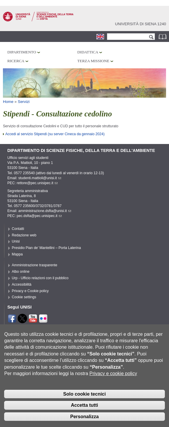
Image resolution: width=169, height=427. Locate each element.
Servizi (24, 101)
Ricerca (15, 61)
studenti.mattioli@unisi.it (39, 178)
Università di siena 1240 (140, 24)
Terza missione (93, 61)
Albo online (20, 272)
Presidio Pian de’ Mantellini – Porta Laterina (46, 248)
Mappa (17, 254)
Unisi (16, 241)
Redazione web (24, 235)
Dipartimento (21, 52)
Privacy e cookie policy (113, 381)
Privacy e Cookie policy (30, 291)
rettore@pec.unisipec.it (37, 183)
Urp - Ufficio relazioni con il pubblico (40, 278)
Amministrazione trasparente (34, 265)
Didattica (87, 52)
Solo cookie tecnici (84, 401)
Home (8, 101)
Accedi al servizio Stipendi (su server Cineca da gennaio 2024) (55, 134)
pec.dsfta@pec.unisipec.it (39, 216)
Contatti (18, 229)
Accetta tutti (84, 413)
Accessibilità (21, 284)
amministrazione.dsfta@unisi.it (44, 211)
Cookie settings (24, 297)
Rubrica (163, 36)
